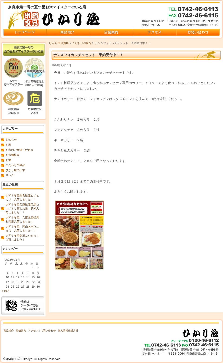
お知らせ (11, 139)
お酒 (8, 160)
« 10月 (5, 290)
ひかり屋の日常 (15, 170)
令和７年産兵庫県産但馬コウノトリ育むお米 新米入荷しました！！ (22, 208)
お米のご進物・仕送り (19, 149)
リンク (10, 175)
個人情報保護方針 (68, 330)
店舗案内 (21, 330)
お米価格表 (13, 155)
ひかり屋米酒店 (59, 43)
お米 (8, 144)
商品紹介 (8, 330)
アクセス (33, 330)
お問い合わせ (48, 330)
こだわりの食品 (82, 43)
